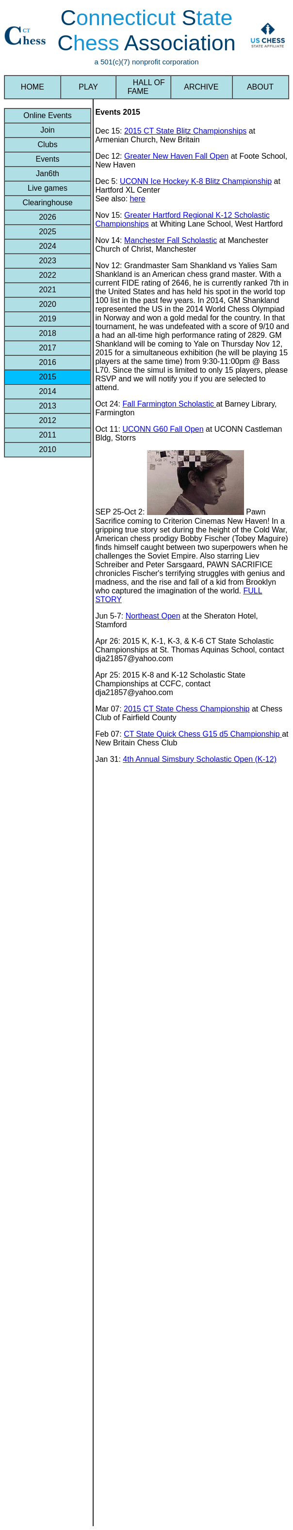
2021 (47, 290)
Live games (47, 188)
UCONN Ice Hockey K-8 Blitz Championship (196, 181)
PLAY (88, 87)
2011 (47, 435)
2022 (47, 275)
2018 (47, 333)
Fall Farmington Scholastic (169, 404)
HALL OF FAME (143, 86)
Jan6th (47, 173)
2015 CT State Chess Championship (186, 709)
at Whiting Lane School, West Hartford (216, 224)
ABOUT (260, 87)
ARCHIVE (201, 87)
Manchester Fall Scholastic (170, 240)
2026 (47, 217)
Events (47, 159)
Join (47, 130)
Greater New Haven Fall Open (176, 156)
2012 (47, 420)
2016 (47, 362)
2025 (47, 231)
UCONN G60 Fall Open (162, 429)
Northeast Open (153, 616)
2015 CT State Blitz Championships (185, 131)
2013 (47, 406)
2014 (47, 391)
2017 (47, 348)
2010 (47, 449)
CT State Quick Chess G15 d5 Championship (203, 734)
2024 (47, 246)
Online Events (47, 115)
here (138, 199)
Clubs (47, 144)
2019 (47, 319)
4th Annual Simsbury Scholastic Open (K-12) (200, 759)
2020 (47, 304)
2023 (47, 261)
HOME (32, 87)
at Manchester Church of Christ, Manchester (181, 244)
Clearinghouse (47, 202)
